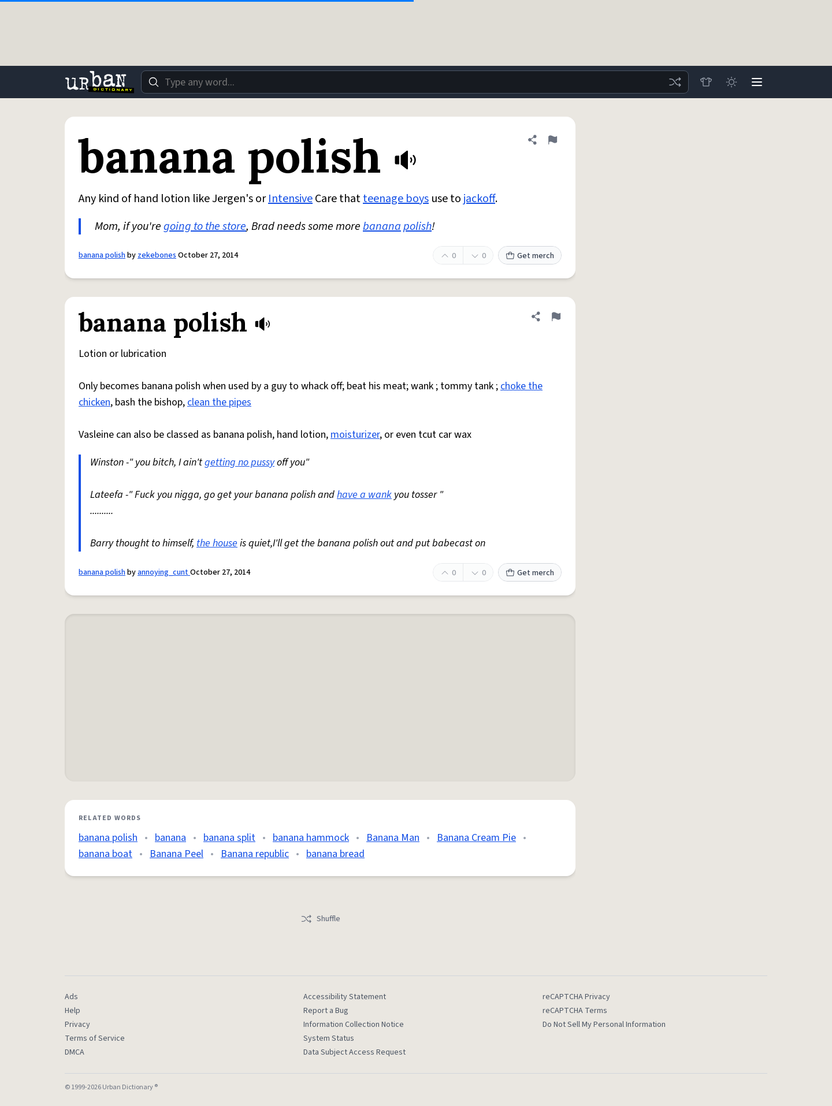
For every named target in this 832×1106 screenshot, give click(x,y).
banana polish (102, 255)
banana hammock (311, 838)
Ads (71, 997)
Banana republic (255, 854)
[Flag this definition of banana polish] (552, 140)
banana (382, 226)
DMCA (74, 1052)
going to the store (205, 226)
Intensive (290, 199)
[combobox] (415, 82)
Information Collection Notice (353, 1024)
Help (72, 1010)
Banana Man (392, 838)
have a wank (364, 494)
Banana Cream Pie (476, 838)
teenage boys (396, 199)
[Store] (706, 82)
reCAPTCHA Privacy (576, 997)
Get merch (530, 256)
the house (216, 543)
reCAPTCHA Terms (575, 1010)
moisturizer (355, 434)
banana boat (105, 854)
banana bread (335, 854)
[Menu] (756, 82)
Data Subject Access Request (354, 1052)
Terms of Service (95, 1038)
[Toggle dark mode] (731, 82)
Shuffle (320, 919)
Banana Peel (176, 854)
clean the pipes (219, 402)
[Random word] (675, 82)
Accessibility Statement (344, 997)
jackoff (479, 199)
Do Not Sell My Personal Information (604, 1024)
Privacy (77, 1024)
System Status (328, 1038)
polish (417, 226)
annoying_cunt (164, 572)
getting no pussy (239, 462)
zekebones (157, 255)
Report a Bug (325, 1010)
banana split (229, 838)
